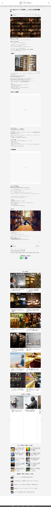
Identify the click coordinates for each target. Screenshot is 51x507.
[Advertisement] (25, 264)
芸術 (33, 6)
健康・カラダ (10, 6)
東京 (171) (34, 252)
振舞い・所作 (20, 6)
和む (32, 499)
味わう (12, 499)
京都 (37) (37, 252)
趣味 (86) (20, 252)
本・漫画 (36, 6)
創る (26, 499)
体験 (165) (16, 252)
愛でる (35, 499)
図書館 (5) (30, 252)
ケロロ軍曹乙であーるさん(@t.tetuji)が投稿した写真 (22, 183)
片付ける (16, 499)
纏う (23, 499)
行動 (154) (27, 252)
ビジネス (15, 6)
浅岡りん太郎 (13, 15)
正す (29, 499)
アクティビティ (25, 6)
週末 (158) (23, 252)
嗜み (30, 6)
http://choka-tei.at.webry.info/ (16, 88)
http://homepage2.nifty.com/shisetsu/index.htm (18, 205)
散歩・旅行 (5, 6)
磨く (39, 499)
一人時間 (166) (12, 252)
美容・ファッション (42, 6)
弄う (20, 499)
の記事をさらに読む (38, 246)
